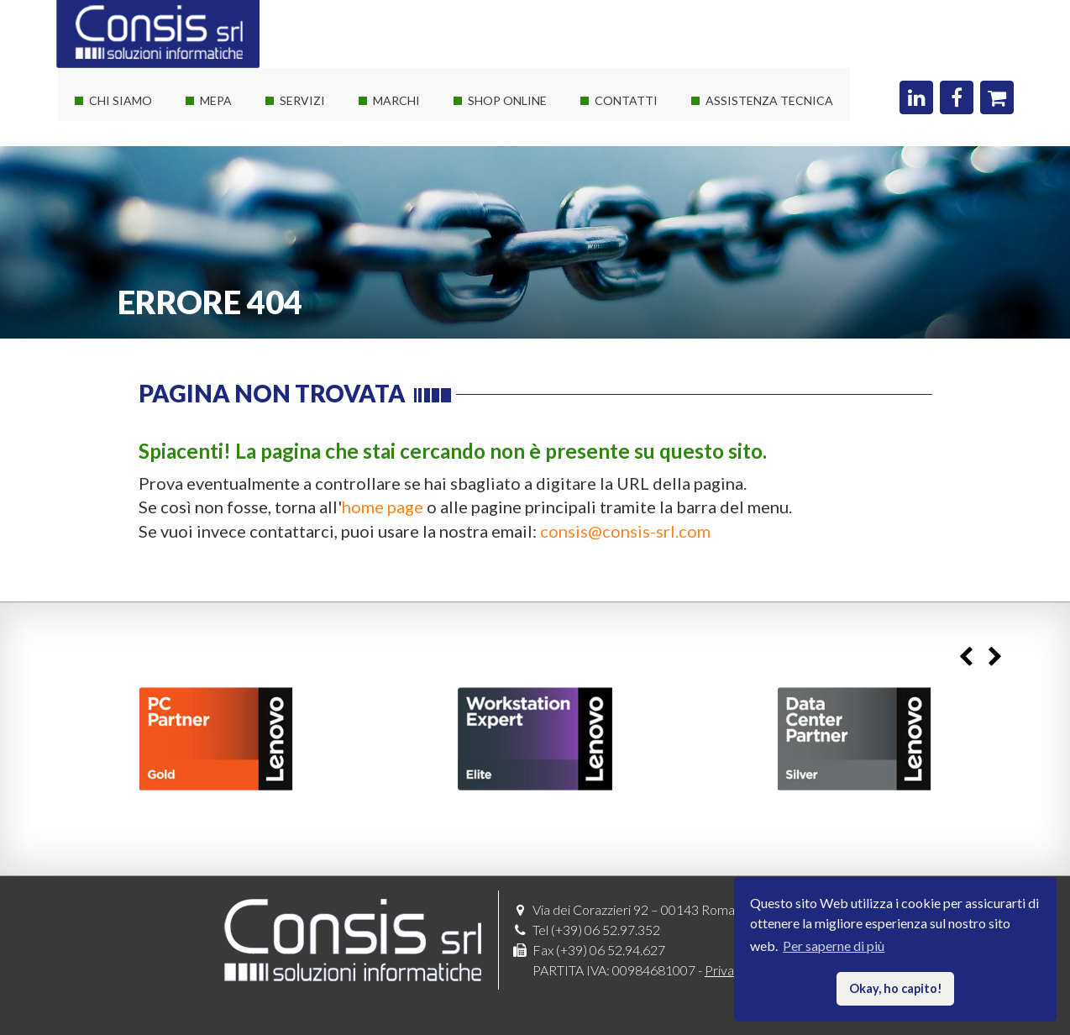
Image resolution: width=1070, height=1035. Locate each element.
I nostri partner (123, 165)
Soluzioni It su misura (331, 135)
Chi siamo (120, 100)
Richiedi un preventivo (649, 165)
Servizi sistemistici (324, 165)
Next (994, 657)
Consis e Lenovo (411, 195)
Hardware (394, 135)
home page (382, 506)
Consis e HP (399, 226)
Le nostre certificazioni (146, 195)
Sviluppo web (310, 256)
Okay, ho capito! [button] (895, 988)
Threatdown (400, 316)
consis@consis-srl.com (625, 531)
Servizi (302, 100)
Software (391, 165)
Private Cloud (310, 195)
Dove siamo (620, 135)
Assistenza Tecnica (769, 100)
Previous (965, 657)
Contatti (626, 100)
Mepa (216, 100)
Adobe (384, 286)
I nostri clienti (120, 226)
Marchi (396, 100)
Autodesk (393, 256)
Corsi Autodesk (316, 226)
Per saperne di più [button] (833, 946)
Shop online (507, 100)
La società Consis (130, 135)
